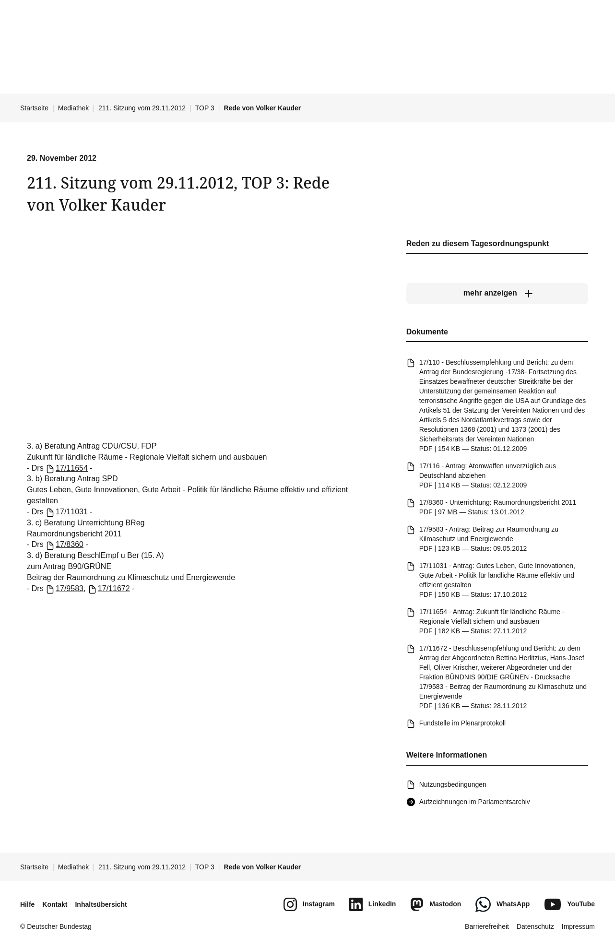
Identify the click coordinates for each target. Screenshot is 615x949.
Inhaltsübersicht (101, 904)
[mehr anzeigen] (497, 293)
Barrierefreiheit (487, 926)
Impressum (578, 926)
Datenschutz (535, 926)
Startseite (34, 108)
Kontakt (54, 904)
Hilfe (27, 904)
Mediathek (73, 108)
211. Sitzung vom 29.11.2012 (142, 108)
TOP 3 (204, 108)
